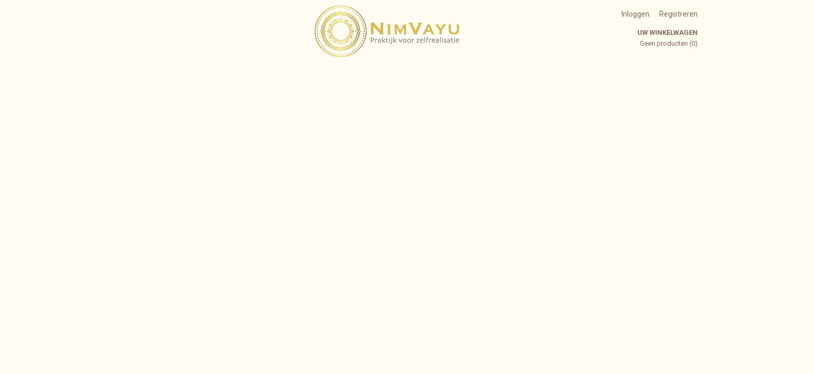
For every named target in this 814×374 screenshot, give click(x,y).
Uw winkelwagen (667, 32)
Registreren (678, 14)
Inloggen (635, 14)
